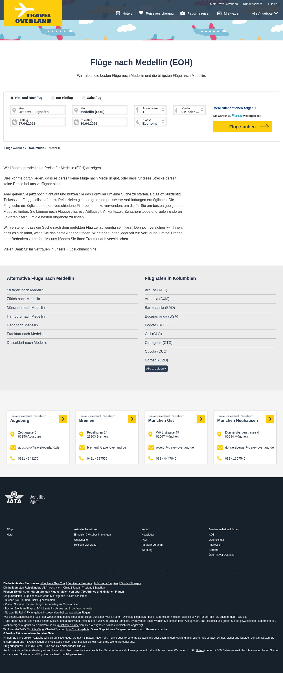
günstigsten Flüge (68, 625)
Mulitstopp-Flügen (60, 641)
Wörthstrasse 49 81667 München (163, 434)
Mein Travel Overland (224, 4)
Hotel (10, 534)
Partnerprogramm (152, 544)
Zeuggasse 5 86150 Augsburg (25, 434)
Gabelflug (94, 98)
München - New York (52, 583)
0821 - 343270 (24, 458)
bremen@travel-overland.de (102, 447)
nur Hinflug (64, 98)
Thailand (87, 587)
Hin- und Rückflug (28, 98)
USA (44, 587)
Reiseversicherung (156, 13)
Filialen (272, 4)
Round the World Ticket (111, 641)
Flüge (10, 529)
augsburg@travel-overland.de (35, 447)
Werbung (147, 549)
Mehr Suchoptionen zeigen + (235, 108)
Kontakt (146, 529)
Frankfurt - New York (80, 583)
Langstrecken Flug (27, 616)
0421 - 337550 (93, 458)
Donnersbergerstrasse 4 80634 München (238, 434)
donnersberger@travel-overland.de (245, 447)
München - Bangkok (106, 583)
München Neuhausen (245, 418)
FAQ (144, 539)
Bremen (107, 418)
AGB (212, 534)
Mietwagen (228, 13)
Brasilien (99, 587)
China (66, 587)
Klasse (147, 120)
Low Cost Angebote (77, 629)
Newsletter (148, 534)
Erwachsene (150, 108)
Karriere (214, 549)
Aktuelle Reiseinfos (85, 529)
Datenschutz (216, 539)
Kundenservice (253, 4)
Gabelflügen (36, 641)
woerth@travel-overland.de (171, 447)
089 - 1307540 (231, 458)
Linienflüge (37, 629)
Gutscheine (81, 539)
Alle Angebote (265, 13)
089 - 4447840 (162, 458)
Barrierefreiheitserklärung (224, 529)
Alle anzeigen (155, 368)
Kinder (186, 108)
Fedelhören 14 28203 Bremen (93, 434)
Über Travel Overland (222, 554)
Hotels (124, 13)
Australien (55, 587)
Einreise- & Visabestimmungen (92, 534)
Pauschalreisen (195, 13)
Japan (76, 587)
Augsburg (38, 418)
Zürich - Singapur (130, 583)
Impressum (215, 544)
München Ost (176, 418)
